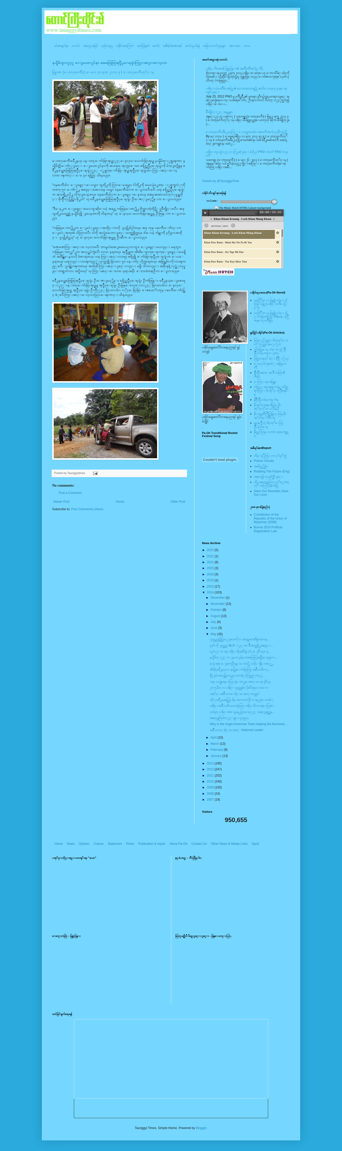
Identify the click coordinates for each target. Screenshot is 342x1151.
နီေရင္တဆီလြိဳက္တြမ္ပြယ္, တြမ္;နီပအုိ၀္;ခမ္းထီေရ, (270, 415)
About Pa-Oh (178, 844)
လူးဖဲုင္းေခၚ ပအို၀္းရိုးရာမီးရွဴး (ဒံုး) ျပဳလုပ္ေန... (240, 651)
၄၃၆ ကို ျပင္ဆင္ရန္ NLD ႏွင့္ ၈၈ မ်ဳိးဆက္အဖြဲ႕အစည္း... (241, 645)
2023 (211, 550)
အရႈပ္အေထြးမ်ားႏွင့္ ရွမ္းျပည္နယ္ (229, 718)
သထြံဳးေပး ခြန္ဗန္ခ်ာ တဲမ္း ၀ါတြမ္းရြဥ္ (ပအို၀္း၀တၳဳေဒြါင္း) (270, 304)
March (215, 744)
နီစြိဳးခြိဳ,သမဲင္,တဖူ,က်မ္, (266, 399)
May (214, 634)
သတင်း (76, 46)
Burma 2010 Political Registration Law (268, 529)
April (214, 737)
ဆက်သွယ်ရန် (192, 46)
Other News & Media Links (229, 844)
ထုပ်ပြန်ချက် (143, 46)
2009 (211, 787)
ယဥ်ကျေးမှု (107, 46)
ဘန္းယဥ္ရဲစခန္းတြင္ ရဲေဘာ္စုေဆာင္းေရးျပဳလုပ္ (240, 681)
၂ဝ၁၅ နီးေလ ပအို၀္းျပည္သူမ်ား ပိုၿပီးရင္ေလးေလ (239, 687)
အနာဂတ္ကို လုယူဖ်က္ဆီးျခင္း (268, 476)
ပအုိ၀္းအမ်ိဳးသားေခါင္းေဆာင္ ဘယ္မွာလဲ (234, 694)
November (218, 604)
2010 (211, 781)
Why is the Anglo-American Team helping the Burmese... (248, 724)
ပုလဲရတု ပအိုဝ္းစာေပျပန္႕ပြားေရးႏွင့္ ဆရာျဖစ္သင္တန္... (242, 712)
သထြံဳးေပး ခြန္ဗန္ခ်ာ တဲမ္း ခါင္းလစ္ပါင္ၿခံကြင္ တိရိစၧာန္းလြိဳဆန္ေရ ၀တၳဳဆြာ (271, 316)
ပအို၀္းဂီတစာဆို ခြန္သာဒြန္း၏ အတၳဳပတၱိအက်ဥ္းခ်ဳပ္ (234, 68)
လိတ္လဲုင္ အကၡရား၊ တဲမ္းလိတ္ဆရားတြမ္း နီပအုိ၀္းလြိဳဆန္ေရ (271, 390)
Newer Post (61, 501)
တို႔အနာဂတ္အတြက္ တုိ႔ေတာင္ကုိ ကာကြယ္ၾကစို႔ (271, 483)
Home (120, 501)
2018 (211, 574)
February (217, 749)
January (216, 756)
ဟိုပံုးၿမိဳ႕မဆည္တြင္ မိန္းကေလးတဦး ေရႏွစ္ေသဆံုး (242, 700)
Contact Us (199, 844)
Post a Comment (70, 493)
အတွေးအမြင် (90, 46)
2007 (211, 799)
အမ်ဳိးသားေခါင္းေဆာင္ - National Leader (236, 730)
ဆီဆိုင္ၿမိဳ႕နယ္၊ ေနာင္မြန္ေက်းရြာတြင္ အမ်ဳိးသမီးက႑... (240, 669)
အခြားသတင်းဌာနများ (214, 46)
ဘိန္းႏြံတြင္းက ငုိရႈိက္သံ (270, 455)
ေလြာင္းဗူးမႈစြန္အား (265, 381)
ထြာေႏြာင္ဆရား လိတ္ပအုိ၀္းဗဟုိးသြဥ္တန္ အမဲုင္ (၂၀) (271, 342)
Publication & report (151, 844)
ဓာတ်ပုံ (156, 46)
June (214, 628)
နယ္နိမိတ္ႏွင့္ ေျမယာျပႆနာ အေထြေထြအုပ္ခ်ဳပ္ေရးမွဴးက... (243, 657)
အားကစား (234, 46)
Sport (255, 844)
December (218, 597)
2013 (211, 763)
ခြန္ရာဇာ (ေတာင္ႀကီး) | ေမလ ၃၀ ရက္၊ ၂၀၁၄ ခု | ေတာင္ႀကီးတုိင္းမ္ (103, 72)
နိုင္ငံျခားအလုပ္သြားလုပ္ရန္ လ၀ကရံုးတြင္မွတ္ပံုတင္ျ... (237, 675)
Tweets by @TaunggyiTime (220, 181)
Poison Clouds (264, 461)
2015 (211, 586)
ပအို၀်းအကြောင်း (125, 46)
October (216, 610)
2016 (211, 580)
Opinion (84, 844)
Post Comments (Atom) (87, 509)
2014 (211, 592)
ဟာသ (247, 46)
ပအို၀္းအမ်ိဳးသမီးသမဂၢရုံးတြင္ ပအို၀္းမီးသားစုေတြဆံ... (242, 706)
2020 (211, 568)
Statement (115, 844)
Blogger (201, 1128)
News (71, 844)
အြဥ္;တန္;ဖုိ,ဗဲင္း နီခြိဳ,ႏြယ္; (271, 358)
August (216, 616)
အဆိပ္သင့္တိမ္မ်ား (261, 466)
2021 (211, 562)
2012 (211, 769)
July (214, 622)
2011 (211, 775)
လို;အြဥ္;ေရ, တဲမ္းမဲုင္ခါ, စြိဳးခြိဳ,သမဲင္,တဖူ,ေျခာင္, (270, 351)
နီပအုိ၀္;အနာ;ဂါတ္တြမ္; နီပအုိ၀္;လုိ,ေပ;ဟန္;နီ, (267, 406)
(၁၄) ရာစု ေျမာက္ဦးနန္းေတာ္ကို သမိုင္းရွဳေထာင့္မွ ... (242, 663)
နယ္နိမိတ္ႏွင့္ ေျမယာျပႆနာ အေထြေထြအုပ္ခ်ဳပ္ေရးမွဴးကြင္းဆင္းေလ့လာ (109, 63)
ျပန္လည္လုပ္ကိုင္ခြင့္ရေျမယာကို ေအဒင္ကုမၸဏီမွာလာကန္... (239, 639)
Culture (99, 844)
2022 (211, 556)
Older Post (177, 501)
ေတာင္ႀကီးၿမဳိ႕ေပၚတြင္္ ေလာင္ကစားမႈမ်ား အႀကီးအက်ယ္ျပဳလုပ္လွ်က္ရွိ (246, 132)
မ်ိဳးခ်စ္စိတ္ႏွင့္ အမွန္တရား (219, 112)
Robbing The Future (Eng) (272, 471)
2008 (211, 793)
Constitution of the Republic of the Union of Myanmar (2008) (270, 518)
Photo (130, 844)
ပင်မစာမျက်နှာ (61, 46)
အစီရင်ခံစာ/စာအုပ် (172, 46)
